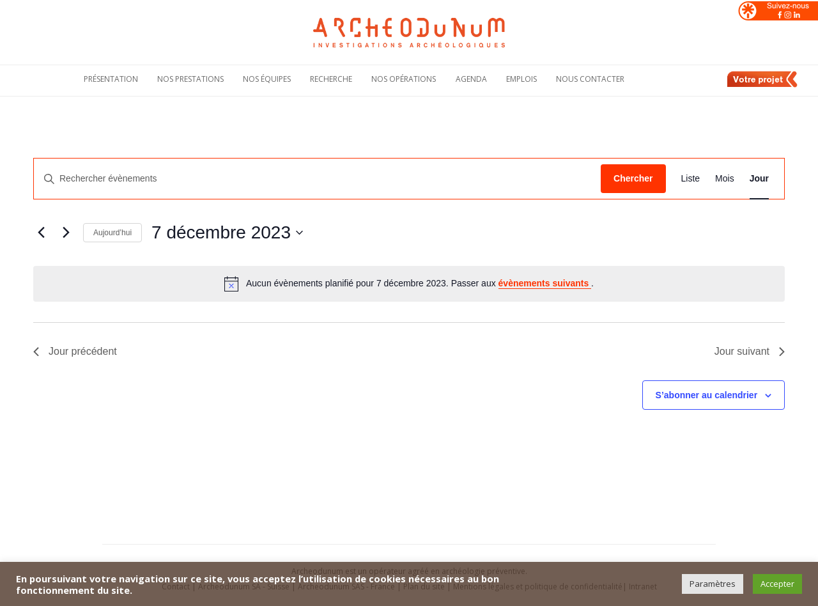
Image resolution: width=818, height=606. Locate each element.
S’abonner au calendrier (707, 395)
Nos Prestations (190, 79)
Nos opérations (403, 79)
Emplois (521, 79)
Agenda (471, 79)
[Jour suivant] (65, 232)
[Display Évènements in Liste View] (690, 179)
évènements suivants (545, 283)
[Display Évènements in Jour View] (759, 179)
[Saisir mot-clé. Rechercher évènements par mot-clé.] (317, 179)
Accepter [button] (777, 583)
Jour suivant (749, 351)
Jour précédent (75, 351)
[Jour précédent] (41, 232)
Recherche (331, 79)
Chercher (633, 178)
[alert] (409, 284)
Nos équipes (267, 79)
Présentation (111, 79)
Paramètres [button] (713, 583)
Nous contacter (590, 79)
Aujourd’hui (112, 232)
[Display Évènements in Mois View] (724, 179)
